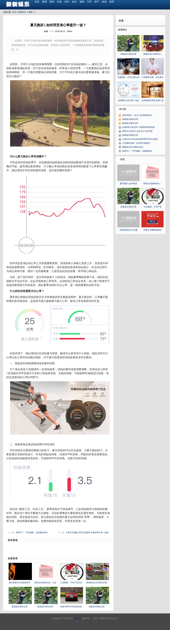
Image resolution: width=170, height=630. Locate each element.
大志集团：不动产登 (153, 207)
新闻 (44, 1)
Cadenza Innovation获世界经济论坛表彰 (140, 139)
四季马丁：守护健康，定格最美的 (137, 151)
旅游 (104, 1)
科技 (59, 1)
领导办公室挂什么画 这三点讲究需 (137, 131)
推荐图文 (122, 29)
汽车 (89, 1)
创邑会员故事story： (152, 183)
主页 (14, 12)
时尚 (67, 1)
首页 (37, 1)
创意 (122, 159)
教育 (111, 1)
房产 (96, 1)
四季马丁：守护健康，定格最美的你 (32, 532)
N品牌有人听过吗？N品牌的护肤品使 (138, 127)
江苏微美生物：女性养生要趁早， (137, 143)
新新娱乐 (22, 12)
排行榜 (122, 109)
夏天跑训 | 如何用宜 (128, 183)
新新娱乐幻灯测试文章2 (96, 582)
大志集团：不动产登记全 (71, 582)
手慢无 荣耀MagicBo (152, 230)
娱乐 (74, 1)
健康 (82, 1)
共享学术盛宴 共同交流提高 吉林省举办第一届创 (87, 532)
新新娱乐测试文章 (20, 606)
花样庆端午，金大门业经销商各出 (137, 115)
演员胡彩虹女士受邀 (128, 230)
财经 (52, 1)
